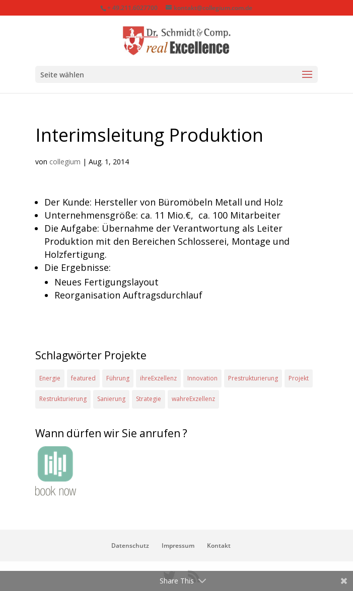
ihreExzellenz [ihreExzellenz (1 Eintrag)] (158, 378)
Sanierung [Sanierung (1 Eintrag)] (111, 399)
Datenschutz (130, 545)
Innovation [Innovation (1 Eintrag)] (202, 378)
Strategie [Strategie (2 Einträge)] (148, 399)
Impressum (178, 545)
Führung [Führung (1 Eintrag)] (117, 378)
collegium (65, 161)
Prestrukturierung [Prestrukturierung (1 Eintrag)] (253, 378)
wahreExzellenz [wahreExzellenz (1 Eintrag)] (193, 399)
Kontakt (219, 545)
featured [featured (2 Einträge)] (83, 378)
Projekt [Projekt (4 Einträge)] (299, 378)
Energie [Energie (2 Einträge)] (49, 378)
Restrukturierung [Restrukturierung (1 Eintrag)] (63, 399)
